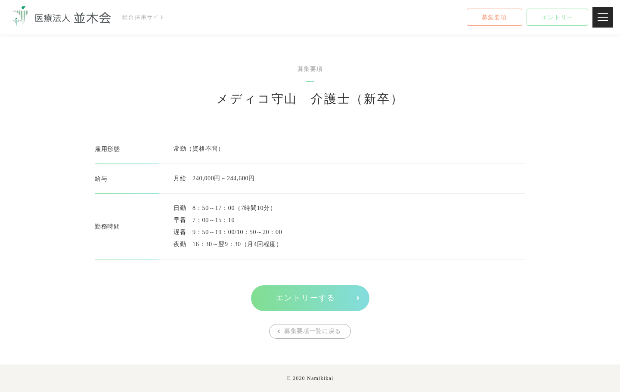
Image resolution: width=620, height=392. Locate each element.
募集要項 (494, 17)
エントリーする (306, 297)
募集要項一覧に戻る (312, 331)
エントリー (558, 17)
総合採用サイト (85, 17)
